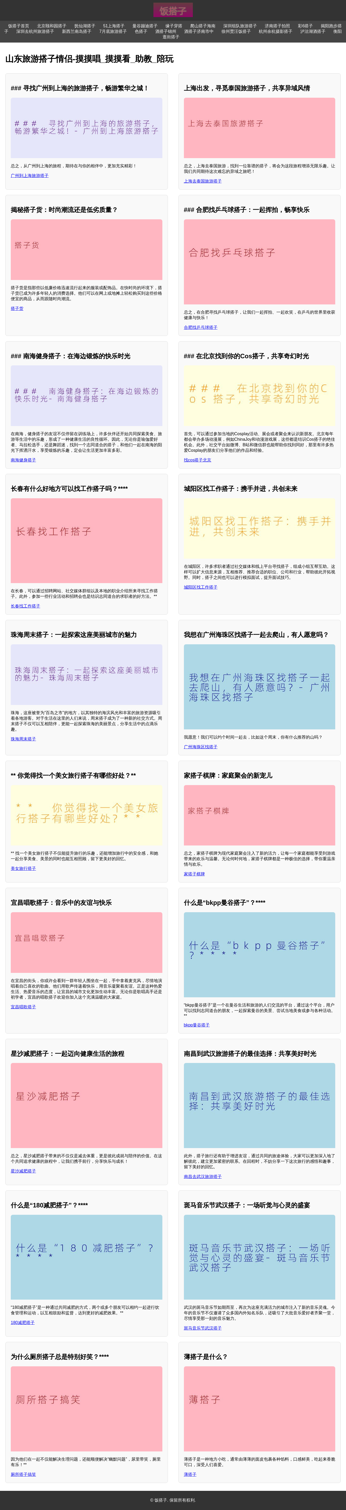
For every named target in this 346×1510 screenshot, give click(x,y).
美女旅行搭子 (23, 868)
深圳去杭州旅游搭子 (35, 31)
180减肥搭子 (23, 1322)
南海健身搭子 (23, 460)
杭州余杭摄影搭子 (275, 31)
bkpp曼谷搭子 (197, 1025)
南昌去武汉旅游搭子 (203, 1176)
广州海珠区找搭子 (201, 747)
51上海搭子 (114, 26)
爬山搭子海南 (202, 26)
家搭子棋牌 (194, 874)
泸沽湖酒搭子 (313, 31)
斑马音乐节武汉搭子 (203, 1328)
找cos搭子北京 (197, 460)
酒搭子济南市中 (199, 31)
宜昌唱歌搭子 (23, 1007)
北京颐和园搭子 (51, 26)
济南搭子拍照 (277, 26)
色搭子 (141, 31)
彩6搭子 (305, 26)
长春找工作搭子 (25, 606)
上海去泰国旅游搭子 (203, 181)
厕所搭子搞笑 (23, 1474)
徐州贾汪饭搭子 (236, 31)
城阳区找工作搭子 (201, 587)
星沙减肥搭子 (23, 1171)
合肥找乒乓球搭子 (201, 327)
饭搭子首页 (18, 26)
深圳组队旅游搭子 (240, 26)
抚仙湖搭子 (84, 26)
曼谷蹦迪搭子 (145, 26)
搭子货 (17, 308)
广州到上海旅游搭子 (30, 175)
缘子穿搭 (174, 26)
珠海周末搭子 (23, 739)
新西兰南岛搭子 (76, 31)
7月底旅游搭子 (113, 31)
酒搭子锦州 (165, 31)
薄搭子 (190, 1474)
